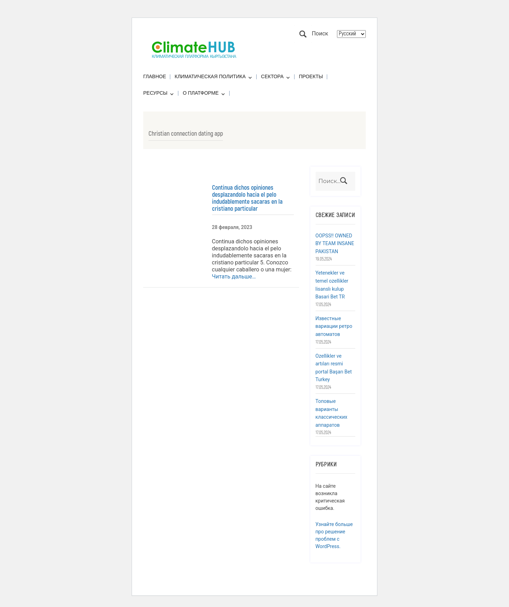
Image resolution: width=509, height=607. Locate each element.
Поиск (303, 34)
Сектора (272, 76)
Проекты (311, 76)
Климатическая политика (210, 76)
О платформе (201, 93)
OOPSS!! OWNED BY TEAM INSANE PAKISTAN (335, 243)
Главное (154, 76)
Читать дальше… (234, 276)
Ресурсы (155, 93)
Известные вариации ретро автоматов (334, 326)
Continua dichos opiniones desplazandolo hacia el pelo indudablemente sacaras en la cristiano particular (247, 198)
